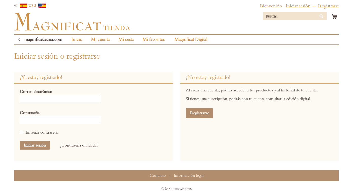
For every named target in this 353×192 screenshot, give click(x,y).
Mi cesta (126, 39)
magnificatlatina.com (43, 39)
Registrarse (328, 6)
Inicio (76, 39)
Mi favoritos (154, 39)
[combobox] (295, 16)
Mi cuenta (100, 39)
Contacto (158, 175)
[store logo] (72, 21)
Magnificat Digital (190, 39)
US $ (37, 6)
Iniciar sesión (298, 6)
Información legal (189, 175)
